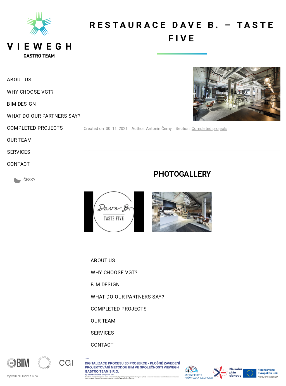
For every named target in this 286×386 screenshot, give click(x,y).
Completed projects (209, 128)
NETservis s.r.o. (28, 376)
